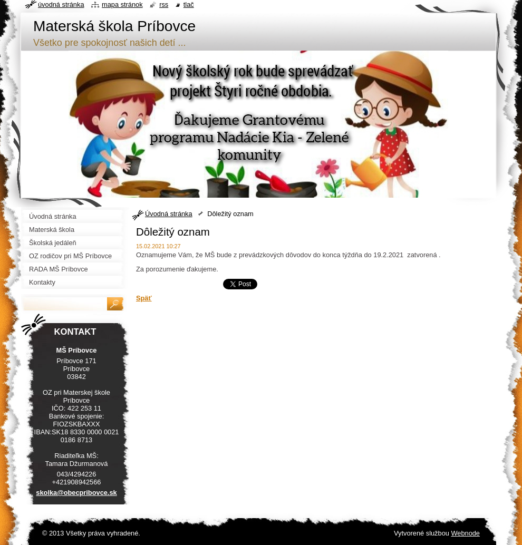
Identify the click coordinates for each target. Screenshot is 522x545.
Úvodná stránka (168, 214)
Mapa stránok (122, 4)
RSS (163, 4)
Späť (144, 298)
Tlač (188, 4)
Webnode (465, 533)
